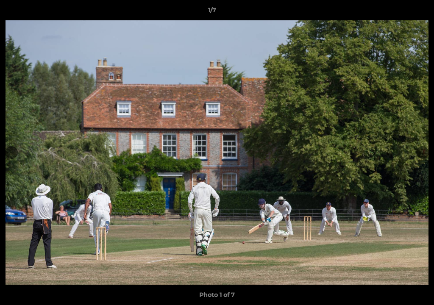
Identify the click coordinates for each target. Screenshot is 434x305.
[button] (398, 12)
